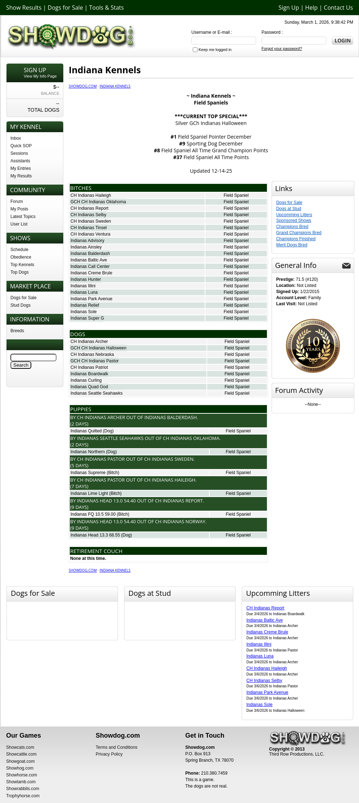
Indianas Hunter (86, 279)
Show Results (23, 7)
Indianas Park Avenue (92, 298)
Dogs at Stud (288, 208)
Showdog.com (83, 86)
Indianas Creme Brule (91, 272)
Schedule (19, 249)
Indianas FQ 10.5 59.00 (93, 514)
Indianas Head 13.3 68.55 (95, 535)
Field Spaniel (236, 195)
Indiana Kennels (115, 86)
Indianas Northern (88, 451)
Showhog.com (19, 768)
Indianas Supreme (88, 472)
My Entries (20, 168)
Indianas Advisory (87, 240)
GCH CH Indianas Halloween (98, 348)
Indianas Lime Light (89, 493)
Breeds (17, 330)
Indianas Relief (85, 305)
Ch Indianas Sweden (169, 459)
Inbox (15, 138)
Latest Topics (23, 216)
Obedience (20, 257)
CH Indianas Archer (89, 341)
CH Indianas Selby (88, 214)
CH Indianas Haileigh (91, 195)
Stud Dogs (20, 305)
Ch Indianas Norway (180, 521)
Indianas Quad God (89, 386)
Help (311, 7)
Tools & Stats (106, 7)
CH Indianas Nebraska (92, 354)
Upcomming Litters (294, 214)
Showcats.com (20, 747)
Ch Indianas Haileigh (169, 480)
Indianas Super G (87, 318)
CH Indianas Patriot (89, 367)
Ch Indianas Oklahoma (191, 438)
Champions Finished (295, 238)
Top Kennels (22, 264)
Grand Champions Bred (299, 232)
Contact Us (338, 7)
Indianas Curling (86, 380)
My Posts (19, 209)
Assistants (20, 160)
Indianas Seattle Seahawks (97, 393)
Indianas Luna (84, 292)
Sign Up (288, 7)
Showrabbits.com (22, 788)
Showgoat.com (20, 761)
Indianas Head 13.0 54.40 (106, 500)
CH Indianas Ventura (90, 234)
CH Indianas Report (89, 208)
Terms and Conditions (116, 747)
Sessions (19, 153)
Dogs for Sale (65, 7)
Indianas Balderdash (90, 253)
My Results (21, 175)
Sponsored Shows (293, 220)
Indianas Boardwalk (89, 373)
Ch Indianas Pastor (101, 459)
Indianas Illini (83, 285)
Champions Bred (292, 226)
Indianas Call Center (90, 266)
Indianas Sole (84, 311)
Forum (16, 201)
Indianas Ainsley (86, 247)
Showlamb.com (21, 781)
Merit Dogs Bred (292, 244)
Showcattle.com (21, 754)
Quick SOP (21, 145)
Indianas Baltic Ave (89, 260)
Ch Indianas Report (179, 500)
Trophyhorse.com (23, 795)
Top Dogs (19, 272)
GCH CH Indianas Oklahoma (98, 201)
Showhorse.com (21, 775)
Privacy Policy (109, 754)
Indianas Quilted (86, 430)
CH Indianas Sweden (91, 221)
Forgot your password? (282, 48)
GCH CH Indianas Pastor (95, 360)
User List (18, 224)
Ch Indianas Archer (101, 417)
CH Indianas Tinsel (89, 227)
